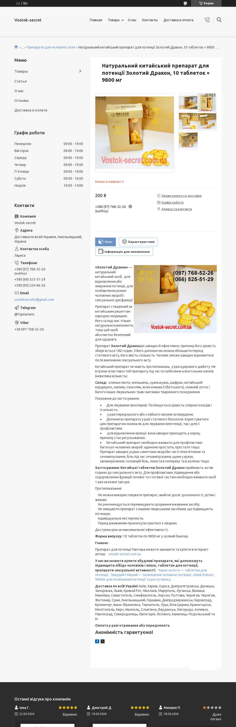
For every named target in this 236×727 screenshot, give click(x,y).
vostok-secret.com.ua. (124, 554)
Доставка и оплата (178, 20)
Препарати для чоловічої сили (51, 47)
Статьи (20, 81)
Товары (114, 20)
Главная (96, 20)
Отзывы (21, 100)
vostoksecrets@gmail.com (34, 300)
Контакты (150, 20)
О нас (132, 20)
